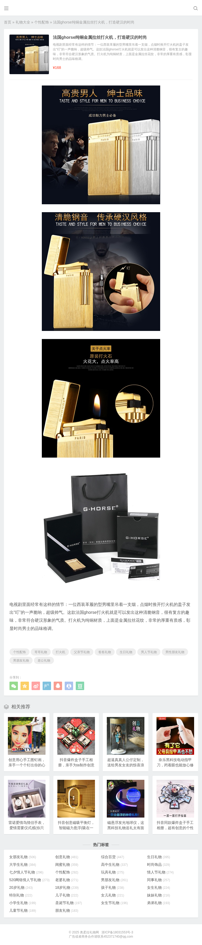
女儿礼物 (112, 895)
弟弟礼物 (158, 903)
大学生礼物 (22, 864)
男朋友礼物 (21, 660)
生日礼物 (126, 652)
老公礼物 (44, 660)
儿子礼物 (66, 895)
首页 (7, 22)
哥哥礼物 (40, 652)
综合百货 (112, 857)
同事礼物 (158, 880)
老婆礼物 (66, 880)
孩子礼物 (112, 887)
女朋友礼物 (22, 857)
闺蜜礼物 (66, 864)
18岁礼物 (67, 887)
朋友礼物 (66, 910)
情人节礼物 (160, 872)
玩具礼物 (112, 872)
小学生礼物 (22, 903)
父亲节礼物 (82, 652)
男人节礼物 (149, 652)
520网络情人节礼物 (29, 880)
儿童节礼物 (22, 910)
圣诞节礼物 (68, 903)
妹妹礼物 (158, 895)
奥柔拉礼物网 (89, 932)
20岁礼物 (21, 887)
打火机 (60, 652)
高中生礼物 (114, 864)
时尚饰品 (158, 864)
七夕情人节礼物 (26, 872)
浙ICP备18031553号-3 (117, 932)
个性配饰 (41, 22)
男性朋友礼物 (174, 652)
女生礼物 (158, 887)
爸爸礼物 (104, 652)
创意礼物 (66, 857)
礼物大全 (23, 22)
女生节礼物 (114, 903)
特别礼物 (20, 895)
